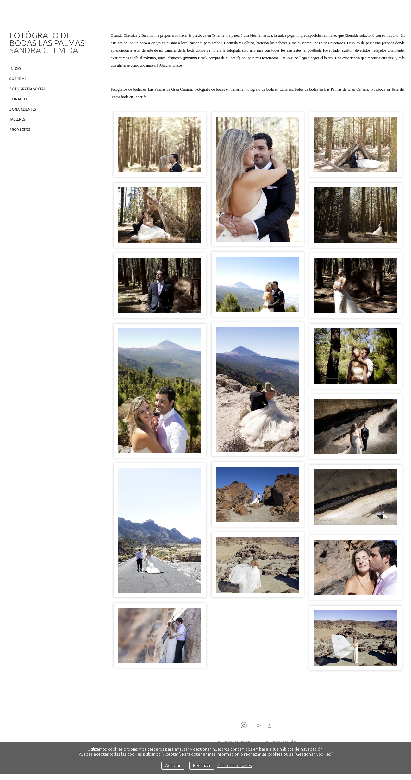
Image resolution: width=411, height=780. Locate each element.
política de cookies (282, 741)
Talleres (17, 119)
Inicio (15, 69)
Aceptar (173, 765)
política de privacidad (236, 741)
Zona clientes (22, 109)
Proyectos (19, 129)
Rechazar (202, 765)
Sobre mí (17, 79)
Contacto (18, 99)
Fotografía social (27, 89)
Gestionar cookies (234, 765)
